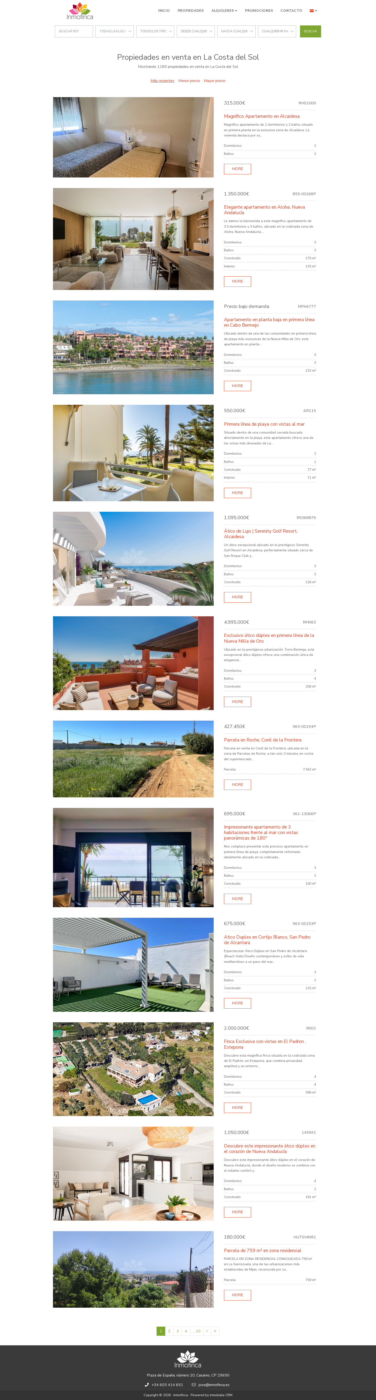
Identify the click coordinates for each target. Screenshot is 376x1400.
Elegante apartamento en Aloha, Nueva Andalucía (264, 210)
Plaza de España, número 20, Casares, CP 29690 (188, 1375)
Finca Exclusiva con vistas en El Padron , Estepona (265, 1044)
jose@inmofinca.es (214, 1385)
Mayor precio (214, 80)
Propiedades (191, 10)
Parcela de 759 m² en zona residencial (262, 1250)
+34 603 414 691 (167, 1385)
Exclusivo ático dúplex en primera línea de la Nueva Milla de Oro (269, 638)
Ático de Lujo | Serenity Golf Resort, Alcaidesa (261, 534)
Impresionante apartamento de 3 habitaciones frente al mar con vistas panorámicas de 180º (261, 832)
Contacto (291, 10)
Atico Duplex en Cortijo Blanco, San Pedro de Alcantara (267, 940)
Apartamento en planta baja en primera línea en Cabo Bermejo (269, 322)
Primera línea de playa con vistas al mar (264, 424)
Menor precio (189, 80)
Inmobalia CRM (221, 1395)
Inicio (164, 10)
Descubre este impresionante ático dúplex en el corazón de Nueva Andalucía (269, 1149)
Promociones (259, 10)
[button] (313, 10)
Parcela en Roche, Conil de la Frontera (262, 740)
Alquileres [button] (223, 10)
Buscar (310, 31)
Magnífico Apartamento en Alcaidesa (262, 116)
